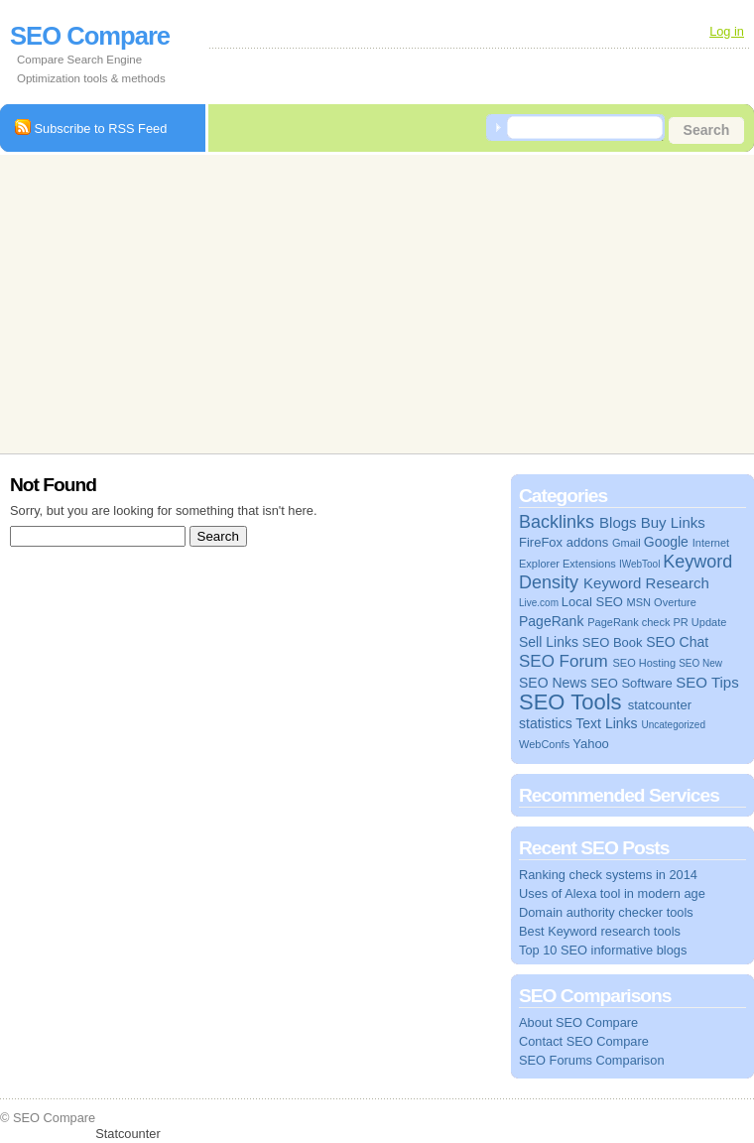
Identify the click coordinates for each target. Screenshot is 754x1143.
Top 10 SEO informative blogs (603, 950)
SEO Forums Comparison (592, 1060)
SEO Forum (563, 661)
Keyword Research (646, 582)
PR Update (700, 622)
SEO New (700, 663)
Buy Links (673, 522)
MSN (639, 602)
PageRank (551, 621)
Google (666, 542)
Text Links (606, 723)
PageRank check (628, 622)
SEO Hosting (644, 663)
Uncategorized (672, 724)
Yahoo (590, 743)
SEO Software (631, 683)
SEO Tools (570, 702)
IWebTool (640, 564)
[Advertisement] (297, 302)
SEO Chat (677, 642)
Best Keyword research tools (600, 931)
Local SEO (592, 601)
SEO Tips (707, 682)
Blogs (618, 522)
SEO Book (612, 642)
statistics (545, 723)
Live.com (539, 602)
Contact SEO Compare (584, 1041)
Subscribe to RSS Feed (91, 128)
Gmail (626, 543)
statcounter (659, 705)
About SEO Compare (578, 1022)
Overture (675, 602)
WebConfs (544, 744)
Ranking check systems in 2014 (608, 874)
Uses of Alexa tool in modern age (612, 893)
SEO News (552, 683)
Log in (726, 31)
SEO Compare (90, 36)
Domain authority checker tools (606, 912)
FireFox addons (563, 542)
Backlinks (556, 522)
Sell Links (548, 642)
